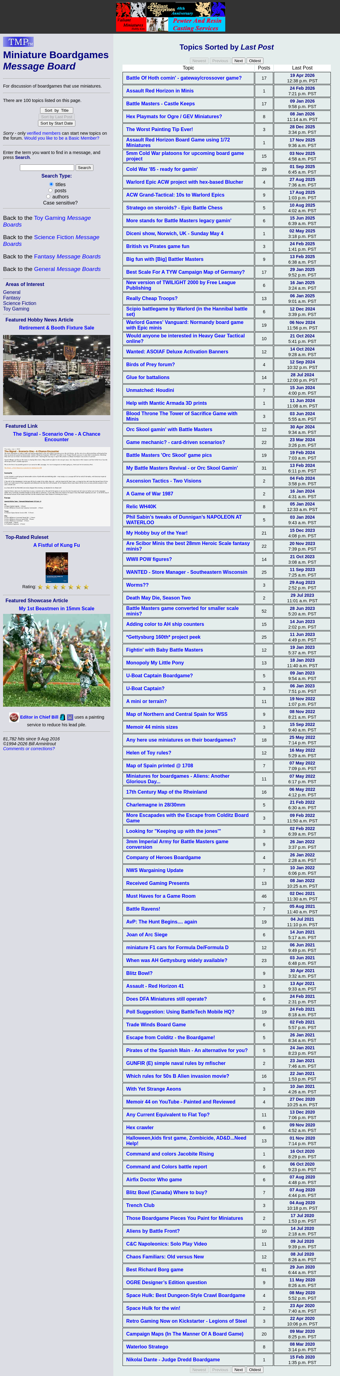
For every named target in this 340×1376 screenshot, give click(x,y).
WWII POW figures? (149, 559)
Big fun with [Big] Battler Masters (164, 259)
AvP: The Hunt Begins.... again (161, 921)
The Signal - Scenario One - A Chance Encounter (56, 436)
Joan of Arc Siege (147, 934)
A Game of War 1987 (149, 493)
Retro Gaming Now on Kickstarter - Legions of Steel (186, 1321)
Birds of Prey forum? (150, 364)
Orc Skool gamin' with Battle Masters (169, 429)
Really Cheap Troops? (152, 298)
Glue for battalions (147, 377)
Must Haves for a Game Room (161, 896)
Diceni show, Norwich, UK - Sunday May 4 (175, 233)
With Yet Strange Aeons (153, 1089)
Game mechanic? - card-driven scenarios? (175, 442)
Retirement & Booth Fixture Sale (56, 327)
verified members (44, 133)
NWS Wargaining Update (154, 870)
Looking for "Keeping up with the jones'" (173, 831)
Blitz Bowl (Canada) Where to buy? (166, 1192)
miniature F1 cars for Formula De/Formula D (177, 947)
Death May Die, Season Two (158, 597)
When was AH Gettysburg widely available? (176, 960)
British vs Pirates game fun (157, 246)
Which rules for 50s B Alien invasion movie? (177, 1076)
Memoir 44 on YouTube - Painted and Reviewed (181, 1101)
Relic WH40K (141, 506)
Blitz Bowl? (139, 973)
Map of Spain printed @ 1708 (159, 765)
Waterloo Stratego (147, 1346)
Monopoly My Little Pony (155, 662)
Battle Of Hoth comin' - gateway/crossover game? (184, 78)
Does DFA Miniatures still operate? (166, 999)
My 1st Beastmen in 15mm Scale (56, 608)
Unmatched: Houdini (150, 390)
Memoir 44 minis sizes (152, 727)
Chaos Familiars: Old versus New (165, 1256)
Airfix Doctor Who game (154, 1179)
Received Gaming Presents (157, 883)
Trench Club (140, 1205)
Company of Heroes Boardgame (163, 857)
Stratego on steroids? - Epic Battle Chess (174, 207)
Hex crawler (140, 1127)
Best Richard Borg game (154, 1269)
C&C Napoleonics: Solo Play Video (166, 1243)
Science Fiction (19, 303)
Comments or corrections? (29, 748)
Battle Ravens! (143, 909)
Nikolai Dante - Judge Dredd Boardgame (173, 1359)
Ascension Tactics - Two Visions (163, 480)
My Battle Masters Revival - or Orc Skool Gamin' (182, 468)
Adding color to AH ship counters (165, 624)
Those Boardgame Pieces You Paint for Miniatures (184, 1218)
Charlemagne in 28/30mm (155, 804)
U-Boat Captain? (145, 688)
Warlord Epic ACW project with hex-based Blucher (184, 182)
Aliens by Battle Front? (153, 1231)
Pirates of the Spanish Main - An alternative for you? (187, 1050)
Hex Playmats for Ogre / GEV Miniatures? (174, 116)
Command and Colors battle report (166, 1166)
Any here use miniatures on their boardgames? (181, 740)
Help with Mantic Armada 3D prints (166, 403)
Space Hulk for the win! (153, 1308)
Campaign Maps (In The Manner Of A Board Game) (185, 1334)
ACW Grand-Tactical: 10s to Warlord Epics (175, 194)
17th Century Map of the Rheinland (166, 792)
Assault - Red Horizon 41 (155, 986)
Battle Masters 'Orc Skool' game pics (169, 455)
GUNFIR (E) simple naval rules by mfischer (176, 1063)
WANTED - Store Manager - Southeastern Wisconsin (186, 572)
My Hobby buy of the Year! (157, 533)
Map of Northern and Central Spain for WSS (177, 714)
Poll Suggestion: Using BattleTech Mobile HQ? (180, 1011)
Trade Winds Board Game (156, 1024)
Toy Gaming (16, 308)
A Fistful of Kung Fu (56, 545)
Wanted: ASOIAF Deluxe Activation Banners (177, 351)
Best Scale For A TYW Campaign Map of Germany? (185, 272)
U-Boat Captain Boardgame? (159, 675)
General (67, 269)
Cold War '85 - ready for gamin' (162, 169)
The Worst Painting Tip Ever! (159, 129)
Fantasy (67, 256)
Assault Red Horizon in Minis (160, 90)
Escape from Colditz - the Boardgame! (170, 1037)
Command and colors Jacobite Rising (170, 1153)
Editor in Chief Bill (39, 716)
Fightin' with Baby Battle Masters (164, 649)
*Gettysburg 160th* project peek (163, 637)
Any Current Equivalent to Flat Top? (168, 1114)
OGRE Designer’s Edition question (166, 1282)
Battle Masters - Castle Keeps (160, 103)
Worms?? (137, 585)
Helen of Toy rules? (148, 752)
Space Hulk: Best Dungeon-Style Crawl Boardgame (185, 1295)
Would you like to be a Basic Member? (61, 138)
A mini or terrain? (146, 701)
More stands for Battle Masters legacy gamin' (178, 220)
